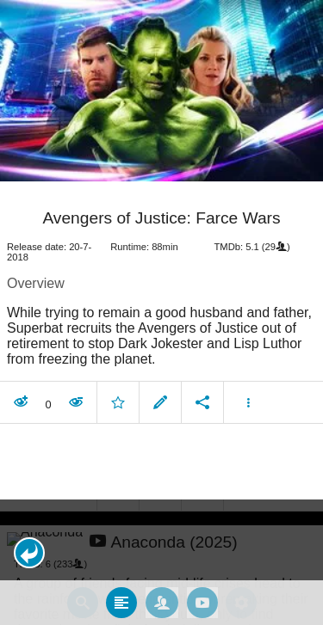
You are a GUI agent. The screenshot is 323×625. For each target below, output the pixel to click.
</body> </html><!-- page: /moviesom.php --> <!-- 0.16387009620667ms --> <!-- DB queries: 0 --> (161, 312)
